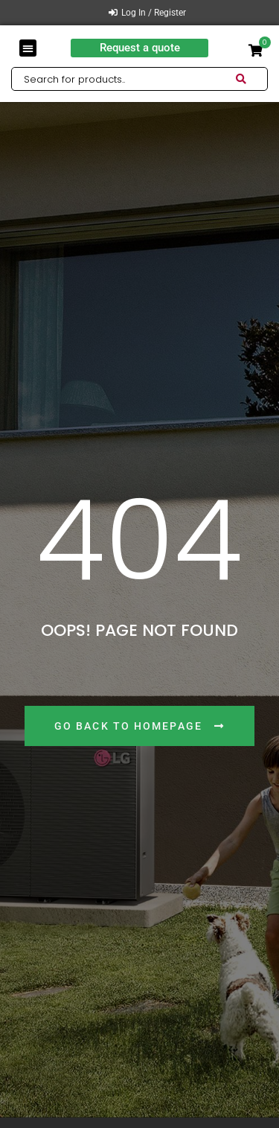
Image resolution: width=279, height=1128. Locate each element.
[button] (27, 48)
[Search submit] (251, 79)
